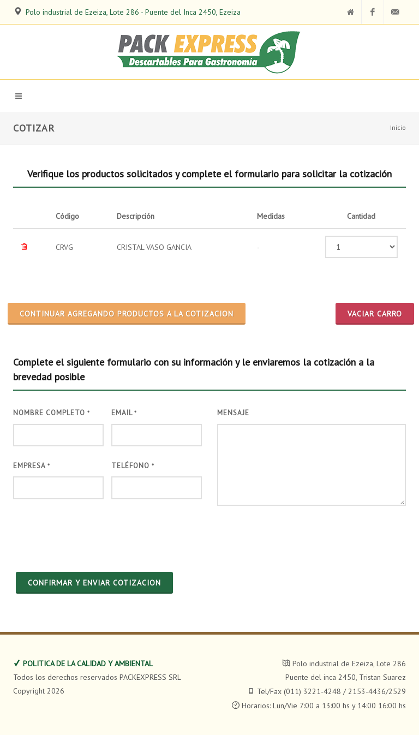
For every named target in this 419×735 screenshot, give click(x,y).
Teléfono (132, 465)
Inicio (398, 127)
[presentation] (96, 534)
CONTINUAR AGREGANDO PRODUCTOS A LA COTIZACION (127, 314)
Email (124, 412)
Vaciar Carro (375, 314)
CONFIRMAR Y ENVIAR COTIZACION (94, 583)
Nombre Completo (51, 412)
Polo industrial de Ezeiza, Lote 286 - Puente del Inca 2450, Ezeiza (133, 12)
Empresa (31, 465)
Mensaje (233, 412)
